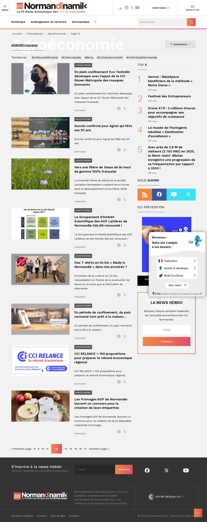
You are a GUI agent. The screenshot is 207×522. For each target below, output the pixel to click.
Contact (42, 516)
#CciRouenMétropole (45, 57)
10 (43, 448)
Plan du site (57, 516)
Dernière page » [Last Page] (99, 448)
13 (66, 448)
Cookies (74, 516)
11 (47, 448)
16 (80, 448)
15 (75, 448)
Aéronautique (80, 21)
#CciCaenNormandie (110, 57)
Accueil (17, 33)
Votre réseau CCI (166, 496)
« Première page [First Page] (21, 448)
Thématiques (34, 33)
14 (70, 448)
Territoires (161, 8)
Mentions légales (22, 516)
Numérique (18, 21)
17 (85, 448)
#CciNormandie (71, 57)
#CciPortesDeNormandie (141, 57)
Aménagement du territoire (48, 21)
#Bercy (89, 57)
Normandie (180, 44)
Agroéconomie (57, 33)
